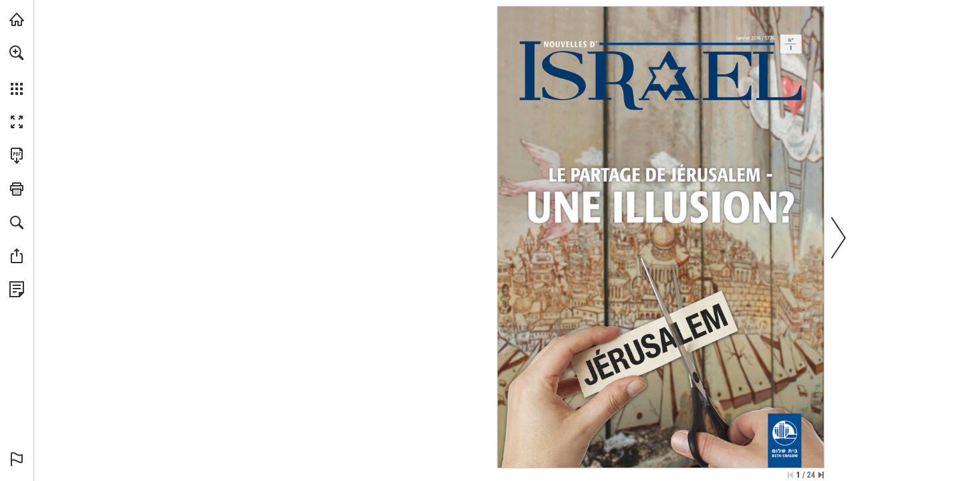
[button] (16, 52)
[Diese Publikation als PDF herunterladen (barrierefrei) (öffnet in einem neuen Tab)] (16, 155)
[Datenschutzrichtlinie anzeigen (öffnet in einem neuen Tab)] (16, 289)
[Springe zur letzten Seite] (821, 475)
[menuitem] (16, 70)
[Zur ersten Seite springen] (790, 475)
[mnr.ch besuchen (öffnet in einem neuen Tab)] (16, 19)
